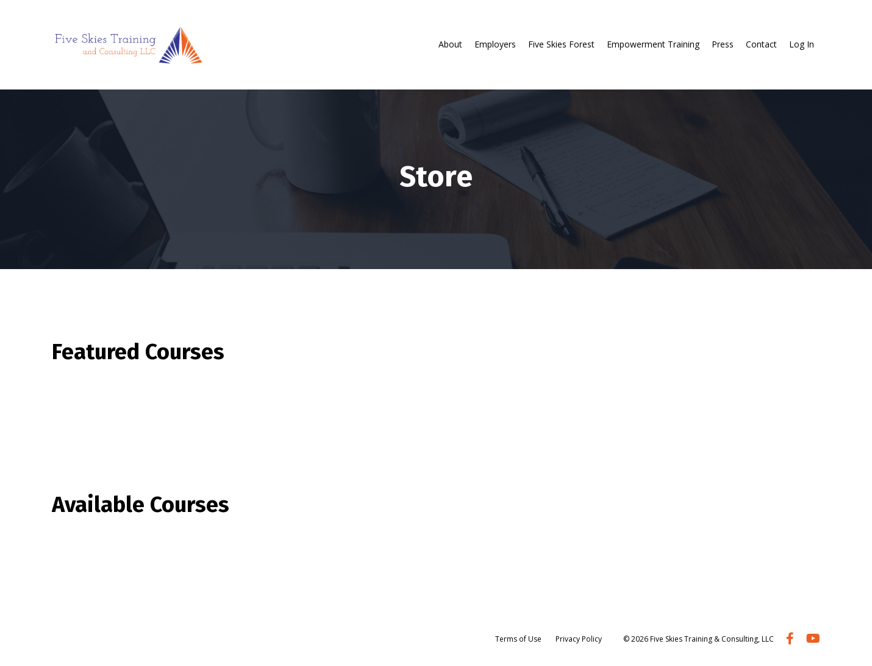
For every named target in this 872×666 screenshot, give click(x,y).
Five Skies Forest (561, 44)
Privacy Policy (579, 639)
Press (723, 44)
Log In (801, 44)
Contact (761, 44)
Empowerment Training (653, 44)
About (450, 44)
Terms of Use (518, 639)
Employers (495, 44)
